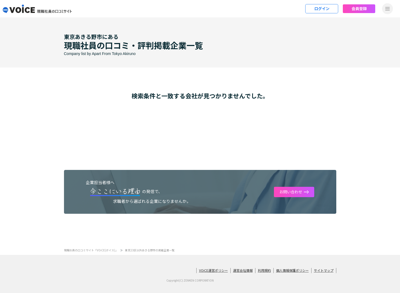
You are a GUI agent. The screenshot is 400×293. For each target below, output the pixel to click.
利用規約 (264, 270)
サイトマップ (324, 270)
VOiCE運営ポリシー (213, 270)
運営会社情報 (243, 270)
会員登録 (359, 8)
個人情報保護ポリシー (292, 270)
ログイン (321, 8)
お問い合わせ (290, 191)
